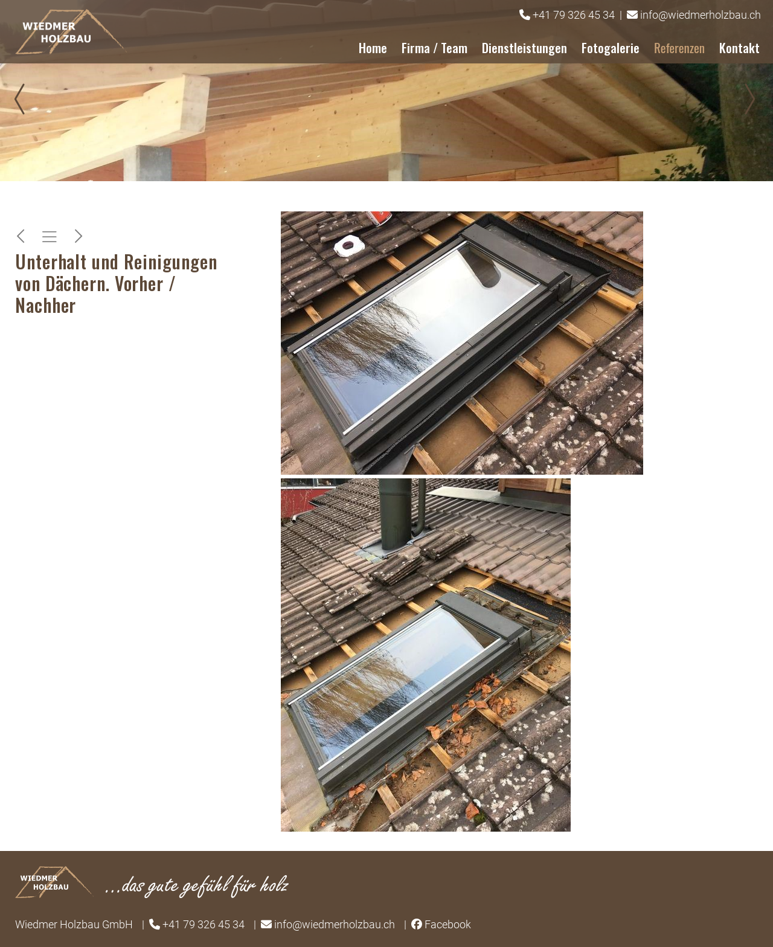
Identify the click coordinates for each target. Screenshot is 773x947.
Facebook (448, 924)
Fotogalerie (611, 47)
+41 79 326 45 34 (574, 14)
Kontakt (739, 47)
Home (373, 47)
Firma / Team (434, 47)
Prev (24, 99)
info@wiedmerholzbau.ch (700, 14)
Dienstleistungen (524, 47)
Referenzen (679, 47)
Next (749, 99)
